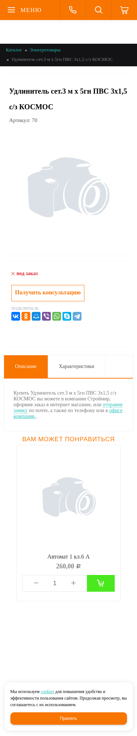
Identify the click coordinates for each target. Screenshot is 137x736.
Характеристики (76, 366)
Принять (68, 718)
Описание (26, 366)
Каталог (14, 49)
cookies (47, 691)
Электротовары (45, 49)
